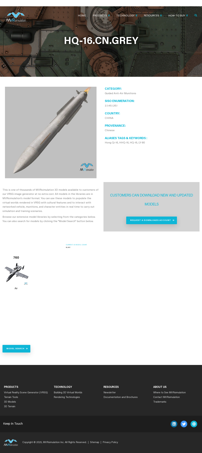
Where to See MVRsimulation (169, 392)
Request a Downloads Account (150, 220)
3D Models (10, 402)
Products (101, 16)
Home (82, 15)
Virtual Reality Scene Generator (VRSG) (26, 392)
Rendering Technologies (67, 397)
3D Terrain (9, 406)
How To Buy (178, 16)
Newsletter (109, 392)
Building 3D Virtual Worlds (68, 392)
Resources (153, 16)
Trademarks (159, 402)
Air (16, 288)
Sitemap (94, 442)
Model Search (15, 349)
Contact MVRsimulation (166, 397)
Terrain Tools (11, 397)
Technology (126, 16)
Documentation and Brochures (120, 397)
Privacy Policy (110, 442)
